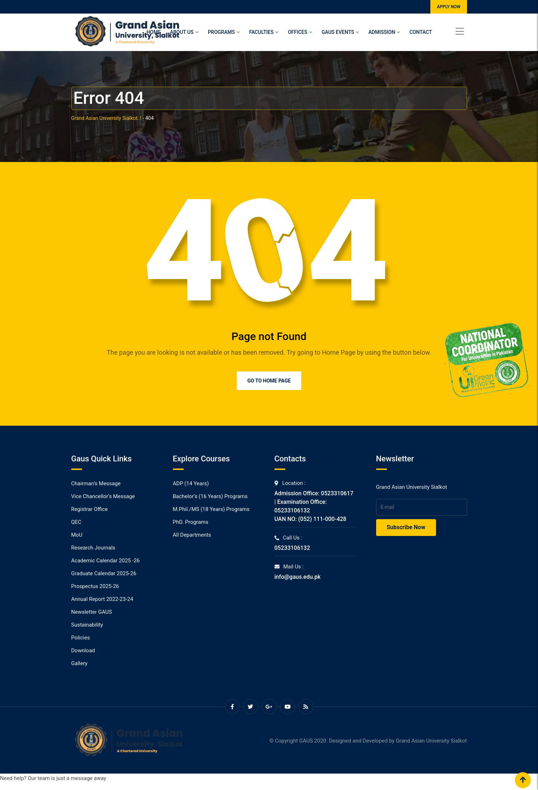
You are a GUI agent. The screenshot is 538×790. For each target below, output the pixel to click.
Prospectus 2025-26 (95, 586)
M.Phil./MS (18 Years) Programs (211, 509)
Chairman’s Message (96, 483)
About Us (182, 32)
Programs (221, 32)
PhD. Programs (191, 522)
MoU (76, 535)
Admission (381, 32)
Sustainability (87, 625)
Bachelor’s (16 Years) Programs (210, 496)
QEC (76, 522)
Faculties (261, 32)
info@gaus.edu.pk (298, 576)
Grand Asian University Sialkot (431, 741)
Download (83, 650)
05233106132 (292, 548)
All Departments (192, 535)
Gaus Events (338, 32)
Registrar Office (89, 509)
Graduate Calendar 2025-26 (104, 573)
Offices (297, 32)
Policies (80, 637)
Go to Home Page (269, 381)
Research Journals (93, 548)
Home (154, 32)
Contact (420, 32)
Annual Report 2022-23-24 (102, 599)
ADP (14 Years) (191, 483)
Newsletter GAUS (91, 612)
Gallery (79, 663)
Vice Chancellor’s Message (103, 496)
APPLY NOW (448, 6)
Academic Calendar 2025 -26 (105, 560)
